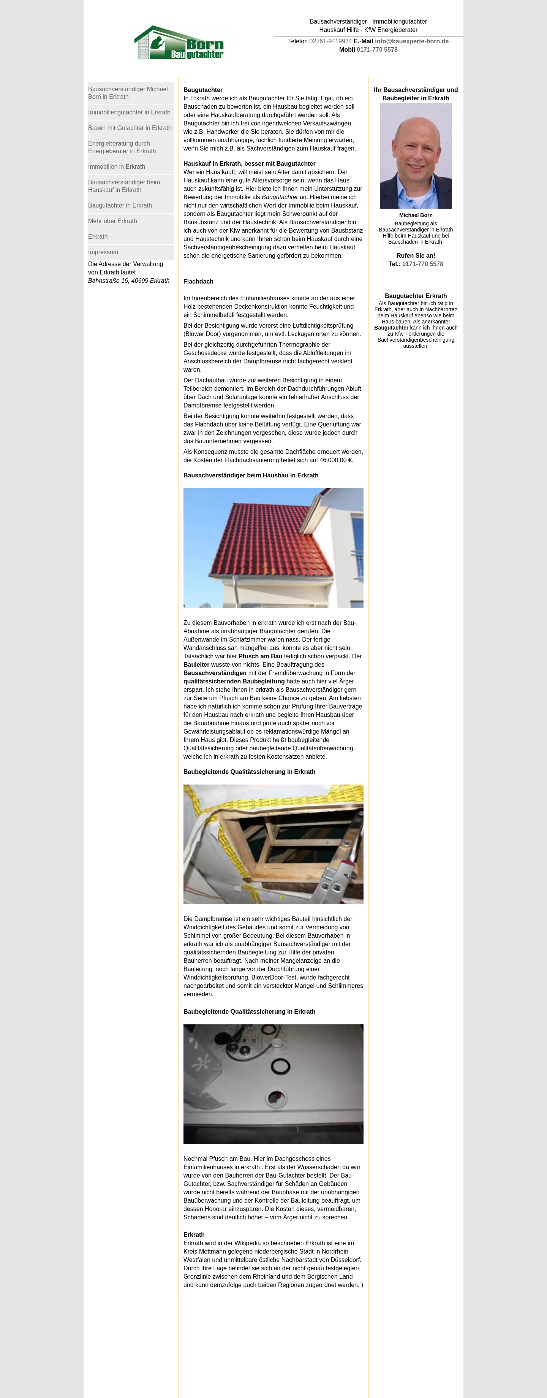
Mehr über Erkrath (112, 221)
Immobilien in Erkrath (116, 166)
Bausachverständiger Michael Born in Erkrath (128, 93)
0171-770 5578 (377, 49)
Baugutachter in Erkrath (120, 205)
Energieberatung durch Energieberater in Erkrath (122, 147)
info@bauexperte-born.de (412, 41)
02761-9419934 (331, 41)
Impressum (103, 252)
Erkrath (98, 236)
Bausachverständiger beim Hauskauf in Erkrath (124, 186)
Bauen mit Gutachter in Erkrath (130, 128)
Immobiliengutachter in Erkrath (129, 112)
